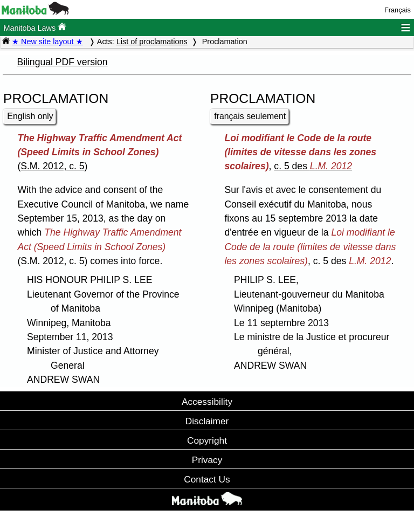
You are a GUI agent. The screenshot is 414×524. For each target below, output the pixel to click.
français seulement (250, 116)
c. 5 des (313, 166)
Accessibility (207, 401)
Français (397, 10)
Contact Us (207, 479)
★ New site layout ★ (47, 41)
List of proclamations (152, 41)
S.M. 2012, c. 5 (52, 166)
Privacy (207, 459)
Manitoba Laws (34, 27)
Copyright (207, 440)
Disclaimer (207, 421)
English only (30, 116)
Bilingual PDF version (62, 62)
